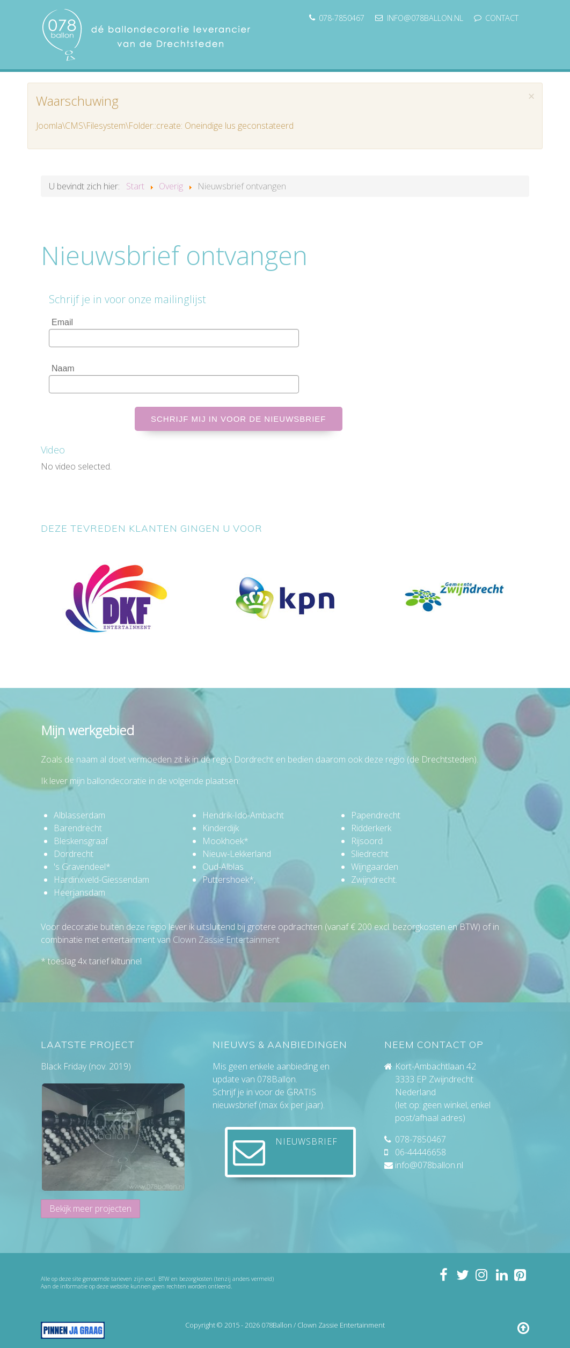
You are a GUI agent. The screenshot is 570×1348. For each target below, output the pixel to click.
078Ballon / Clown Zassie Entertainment (323, 1325)
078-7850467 (420, 1139)
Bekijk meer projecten (90, 1208)
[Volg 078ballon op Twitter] (462, 1274)
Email (62, 322)
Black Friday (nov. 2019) (86, 1066)
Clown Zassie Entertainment (226, 940)
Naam (63, 368)
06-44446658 (420, 1152)
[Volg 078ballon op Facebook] (443, 1274)
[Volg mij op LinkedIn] (501, 1274)
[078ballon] (148, 33)
